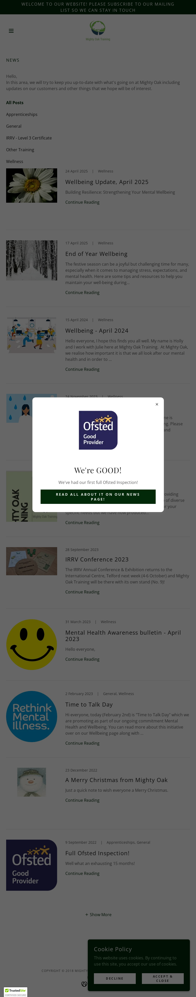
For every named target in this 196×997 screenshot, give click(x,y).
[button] (15, 992)
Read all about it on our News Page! (98, 497)
